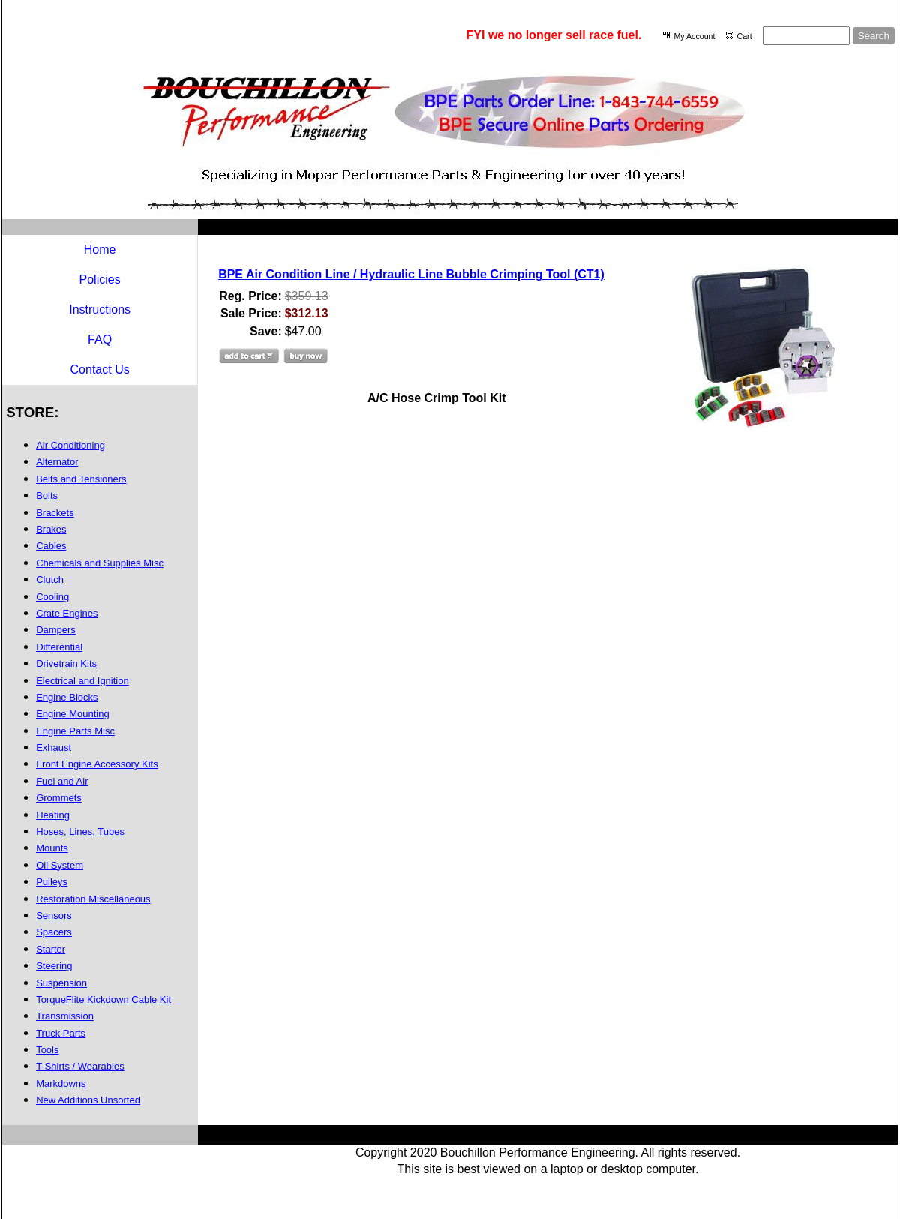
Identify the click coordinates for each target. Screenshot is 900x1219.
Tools (47, 1049)
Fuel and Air (62, 781)
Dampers (56, 629)
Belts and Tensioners (81, 479)
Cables (51, 545)
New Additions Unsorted (88, 1100)
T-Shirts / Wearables (80, 1066)
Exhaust (53, 747)
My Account (694, 36)
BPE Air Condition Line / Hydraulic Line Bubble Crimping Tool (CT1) (411, 274)
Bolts (47, 495)
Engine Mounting (73, 713)
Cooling (52, 596)
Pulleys (52, 881)
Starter (50, 949)
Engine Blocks (67, 697)
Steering (54, 965)
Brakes (51, 529)
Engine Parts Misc (75, 731)
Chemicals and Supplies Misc (100, 563)
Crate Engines (67, 613)
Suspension (61, 983)
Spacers (54, 932)
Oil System (59, 865)
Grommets (59, 797)
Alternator (57, 461)
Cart (744, 36)
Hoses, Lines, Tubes (80, 831)
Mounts (52, 848)
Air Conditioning (70, 445)
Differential (59, 647)
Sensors (54, 915)
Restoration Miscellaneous (93, 899)
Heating (53, 815)
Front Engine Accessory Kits (97, 764)
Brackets (55, 512)
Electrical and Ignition (82, 680)
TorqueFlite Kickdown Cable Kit (103, 999)
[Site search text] (806, 35)
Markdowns (61, 1083)
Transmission (65, 1016)
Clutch (50, 579)
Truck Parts (61, 1033)
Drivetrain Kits (66, 663)
